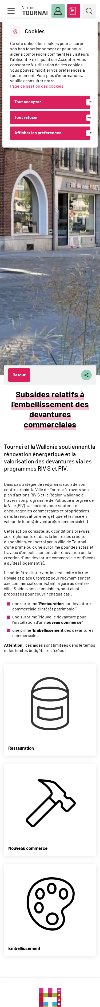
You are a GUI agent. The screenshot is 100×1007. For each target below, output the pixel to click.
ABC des (73, 10)
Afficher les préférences (37, 133)
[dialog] (49, 83)
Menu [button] (11, 11)
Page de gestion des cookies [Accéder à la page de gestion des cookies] (36, 86)
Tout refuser (26, 117)
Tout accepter (27, 102)
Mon (58, 11)
